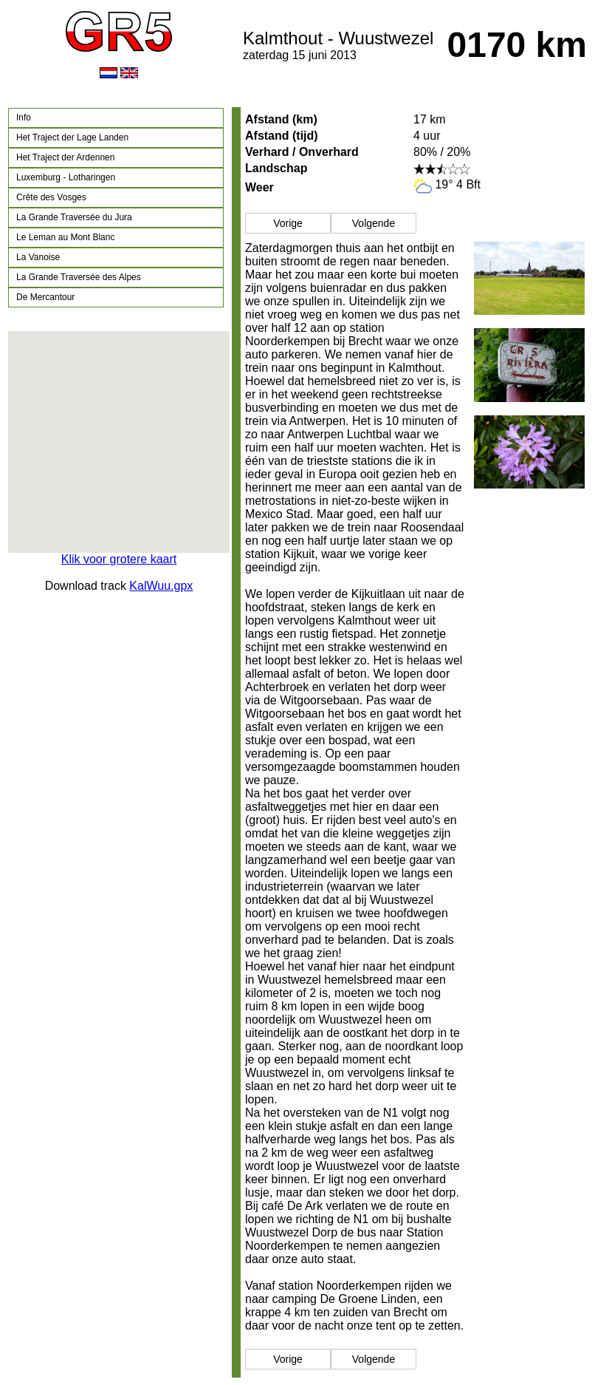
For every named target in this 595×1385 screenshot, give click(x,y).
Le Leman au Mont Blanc (65, 237)
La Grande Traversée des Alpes (78, 277)
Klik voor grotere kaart (119, 559)
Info (23, 117)
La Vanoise (38, 257)
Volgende (373, 223)
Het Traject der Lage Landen (72, 137)
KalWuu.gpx (161, 585)
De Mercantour (45, 297)
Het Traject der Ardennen (65, 157)
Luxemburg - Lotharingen (65, 177)
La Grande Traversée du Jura (74, 217)
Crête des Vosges (51, 197)
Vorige (288, 223)
